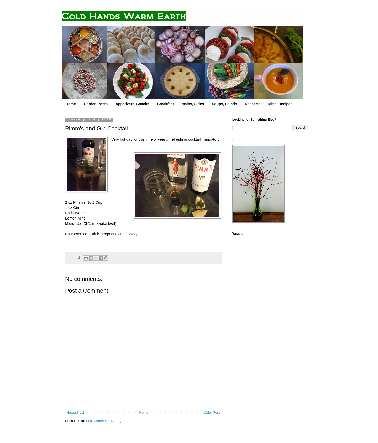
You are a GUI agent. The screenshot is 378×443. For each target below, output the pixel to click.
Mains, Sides (193, 104)
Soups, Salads (224, 104)
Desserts (252, 104)
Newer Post (75, 412)
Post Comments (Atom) (104, 421)
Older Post (212, 412)
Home (71, 104)
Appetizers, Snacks (132, 104)
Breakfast (165, 104)
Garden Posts (96, 104)
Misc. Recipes (280, 104)
